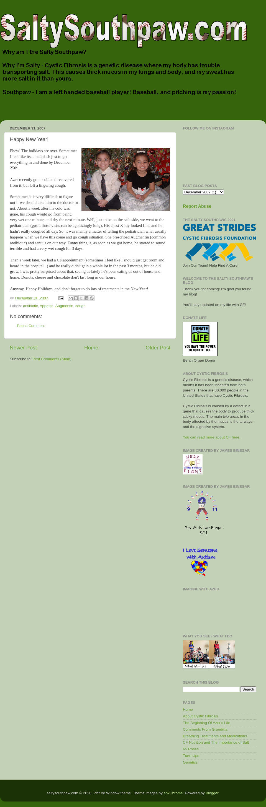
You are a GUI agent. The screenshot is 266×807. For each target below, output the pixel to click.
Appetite (46, 306)
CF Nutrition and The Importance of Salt (216, 742)
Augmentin (64, 306)
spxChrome (173, 793)
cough (80, 306)
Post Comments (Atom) (52, 359)
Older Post (158, 348)
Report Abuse (197, 206)
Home (91, 348)
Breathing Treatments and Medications (215, 736)
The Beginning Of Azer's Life (206, 723)
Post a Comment (31, 326)
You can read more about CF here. (211, 437)
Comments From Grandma (205, 729)
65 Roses (191, 749)
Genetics (190, 762)
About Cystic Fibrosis (200, 716)
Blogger (212, 793)
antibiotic (30, 306)
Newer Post (23, 348)
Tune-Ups (191, 756)
